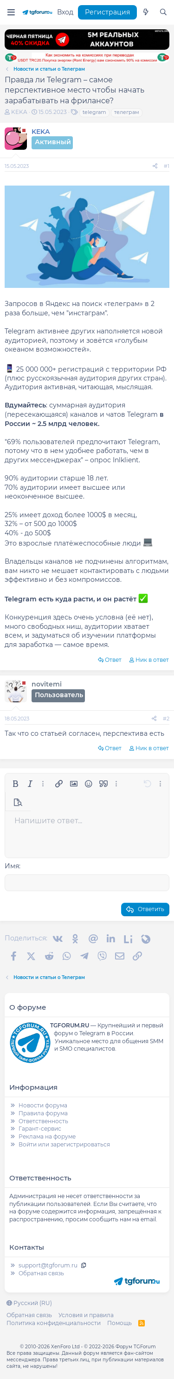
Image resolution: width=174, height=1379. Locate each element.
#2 (166, 718)
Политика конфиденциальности (53, 1322)
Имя (12, 866)
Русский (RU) (29, 1302)
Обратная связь (41, 1273)
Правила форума (43, 1113)
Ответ (113, 659)
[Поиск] (163, 12)
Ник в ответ (152, 659)
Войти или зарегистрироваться (64, 1144)
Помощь (119, 1322)
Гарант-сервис (40, 1128)
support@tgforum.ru (48, 1265)
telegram (94, 112)
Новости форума (43, 1105)
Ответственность (43, 1121)
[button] (15, 783)
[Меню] (11, 12)
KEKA (19, 111)
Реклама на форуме (47, 1136)
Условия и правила (86, 1315)
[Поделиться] (155, 166)
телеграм (126, 112)
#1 (166, 166)
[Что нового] (146, 12)
